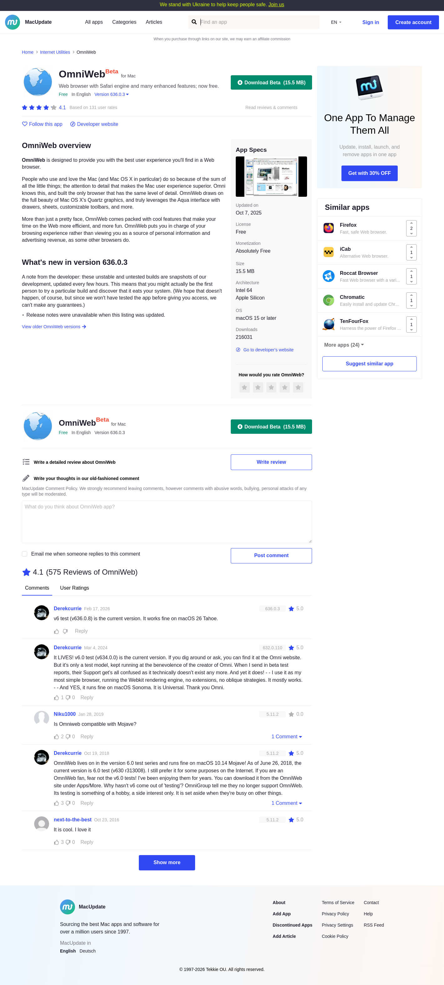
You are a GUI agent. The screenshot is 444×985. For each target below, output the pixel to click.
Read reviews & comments (271, 107)
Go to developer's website (265, 350)
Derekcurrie (68, 608)
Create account (413, 22)
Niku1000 (65, 714)
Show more (167, 862)
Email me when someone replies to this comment (85, 554)
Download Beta (271, 82)
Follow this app (42, 124)
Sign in (370, 22)
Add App (282, 914)
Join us (276, 4)
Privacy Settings (337, 925)
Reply (81, 631)
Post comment (271, 555)
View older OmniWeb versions (54, 326)
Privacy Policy (335, 914)
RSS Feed (374, 925)
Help (368, 914)
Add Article (284, 936)
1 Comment (287, 736)
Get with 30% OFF (369, 173)
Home (27, 52)
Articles (154, 22)
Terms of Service (338, 902)
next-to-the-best (73, 819)
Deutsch (88, 951)
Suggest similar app (369, 363)
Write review (271, 462)
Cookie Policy (335, 936)
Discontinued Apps (292, 925)
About (279, 902)
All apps (94, 22)
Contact (371, 902)
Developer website (94, 124)
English (68, 951)
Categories (124, 22)
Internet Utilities (55, 52)
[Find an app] (194, 22)
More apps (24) (342, 345)
